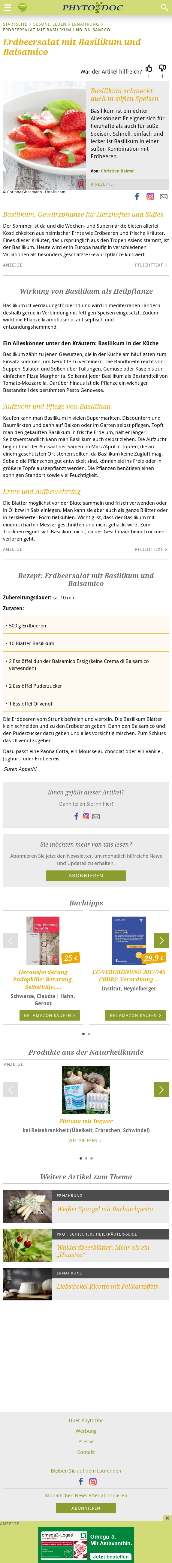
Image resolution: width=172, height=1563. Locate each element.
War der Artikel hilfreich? (111, 71)
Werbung (86, 1430)
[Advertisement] (86, 1359)
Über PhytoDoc (86, 1420)
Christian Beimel (117, 171)
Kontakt (86, 1451)
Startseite (15, 24)
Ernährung (85, 24)
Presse (86, 1441)
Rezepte (104, 184)
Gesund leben (49, 24)
